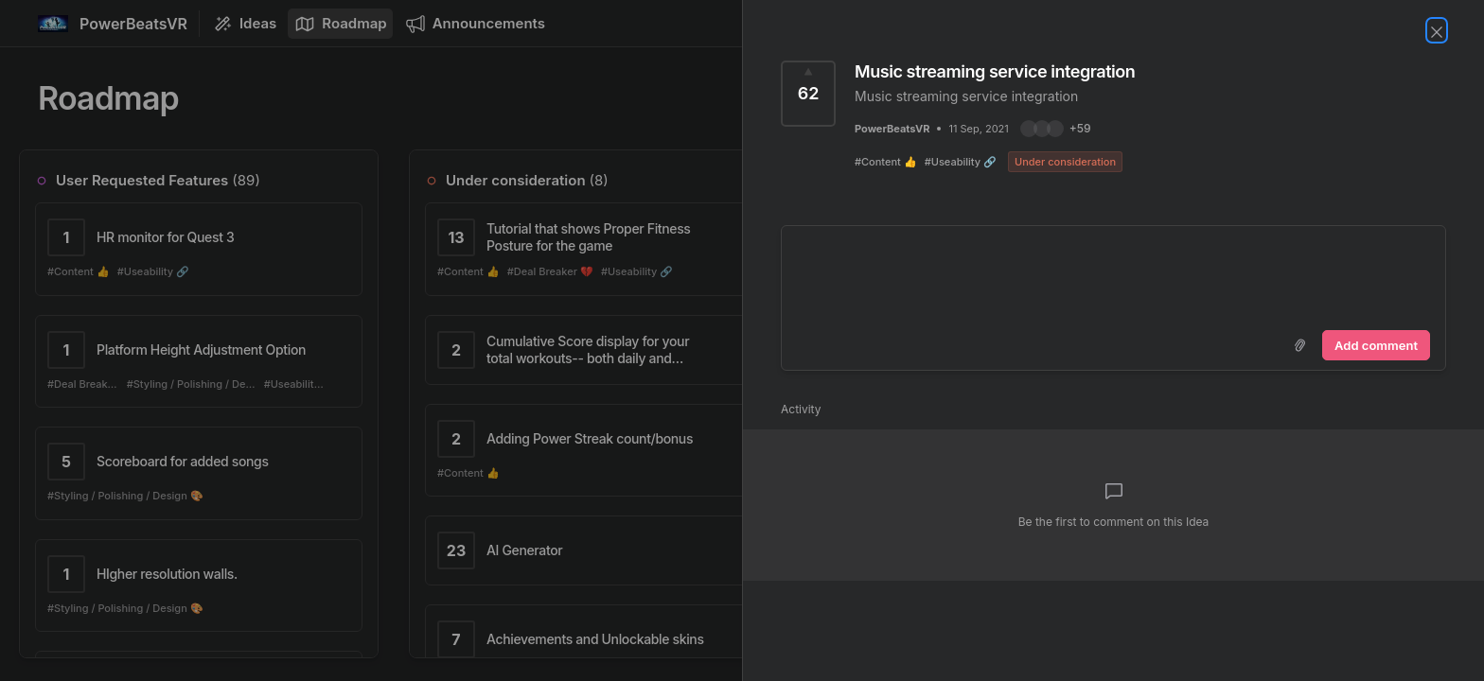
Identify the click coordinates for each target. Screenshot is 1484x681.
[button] (1055, 128)
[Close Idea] (1436, 30)
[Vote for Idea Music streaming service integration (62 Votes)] (808, 94)
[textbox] (1113, 274)
